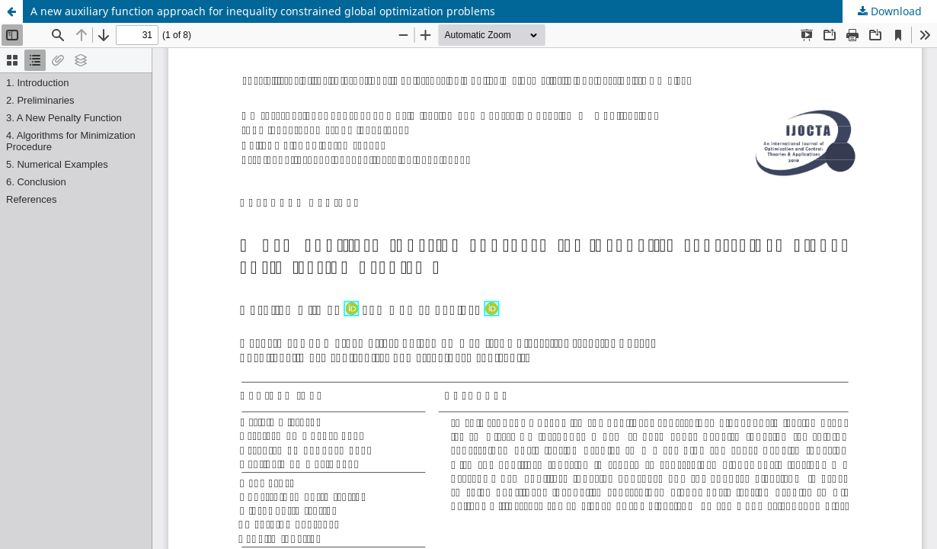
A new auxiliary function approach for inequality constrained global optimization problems (262, 11)
